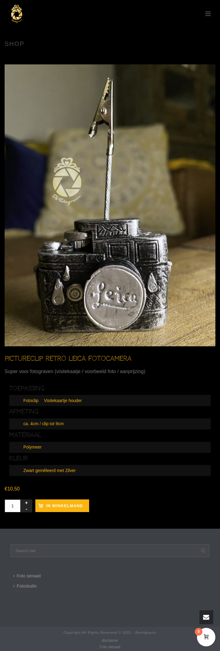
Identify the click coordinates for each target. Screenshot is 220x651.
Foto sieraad (27, 575)
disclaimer (110, 640)
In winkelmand (64, 505)
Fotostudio (25, 586)
